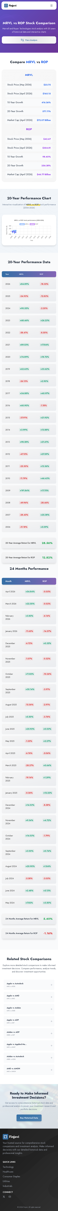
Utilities (6, 1181)
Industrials (7, 1186)
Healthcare (8, 1171)
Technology (8, 1167)
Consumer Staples (11, 1176)
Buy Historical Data (29, 1117)
